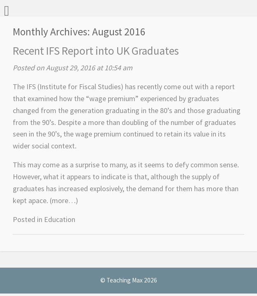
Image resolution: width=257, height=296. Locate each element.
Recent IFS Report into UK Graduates (96, 51)
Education (59, 219)
